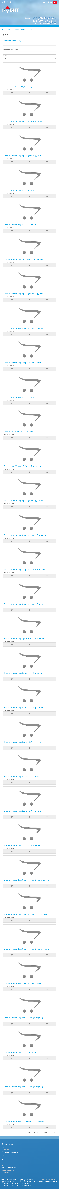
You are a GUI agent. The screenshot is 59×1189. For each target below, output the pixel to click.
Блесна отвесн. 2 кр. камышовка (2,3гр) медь (24, 1087)
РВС (31, 29)
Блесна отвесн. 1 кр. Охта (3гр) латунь (21, 1052)
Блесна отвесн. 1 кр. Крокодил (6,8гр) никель (24, 500)
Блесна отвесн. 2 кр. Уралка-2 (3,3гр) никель (23, 259)
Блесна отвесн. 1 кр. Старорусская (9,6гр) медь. (25, 569)
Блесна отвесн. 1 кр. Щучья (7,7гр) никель (22, 811)
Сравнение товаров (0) (12, 41)
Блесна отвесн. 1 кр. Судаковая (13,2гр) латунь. (24, 638)
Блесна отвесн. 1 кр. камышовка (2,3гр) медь (24, 1018)
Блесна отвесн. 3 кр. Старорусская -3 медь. (23, 983)
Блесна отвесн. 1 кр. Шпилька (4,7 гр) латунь (23, 673)
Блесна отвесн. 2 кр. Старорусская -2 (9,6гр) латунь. (26, 880)
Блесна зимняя (20, 29)
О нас (3, 1147)
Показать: (6, 55)
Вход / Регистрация (8, 1171)
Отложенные (5, 1173)
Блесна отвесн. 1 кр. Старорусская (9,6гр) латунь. (25, 535)
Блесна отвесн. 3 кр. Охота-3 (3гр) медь (21, 397)
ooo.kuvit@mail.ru (50, 1179)
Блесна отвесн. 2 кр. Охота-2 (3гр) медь (21, 190)
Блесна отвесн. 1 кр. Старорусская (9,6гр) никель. (26, 604)
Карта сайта (5, 1157)
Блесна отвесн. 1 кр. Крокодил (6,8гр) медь (23, 156)
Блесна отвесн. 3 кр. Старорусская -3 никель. (24, 328)
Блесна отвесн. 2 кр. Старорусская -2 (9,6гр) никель (26, 949)
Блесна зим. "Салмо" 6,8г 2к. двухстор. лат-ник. (24, 87)
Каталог (4, 1163)
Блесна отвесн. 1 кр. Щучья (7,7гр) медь (21, 776)
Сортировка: (6, 44)
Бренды (3, 1165)
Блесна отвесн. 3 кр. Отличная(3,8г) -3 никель (24, 1121)
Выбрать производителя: (10, 50)
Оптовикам (5, 1149)
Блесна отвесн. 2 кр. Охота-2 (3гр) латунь (22, 845)
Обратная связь (6, 1155)
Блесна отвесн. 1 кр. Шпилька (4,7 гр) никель (24, 707)
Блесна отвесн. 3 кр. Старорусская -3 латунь (23, 362)
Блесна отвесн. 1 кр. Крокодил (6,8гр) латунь (23, 121)
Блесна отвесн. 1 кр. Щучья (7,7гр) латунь (22, 742)
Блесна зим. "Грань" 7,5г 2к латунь (19, 431)
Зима (9, 29)
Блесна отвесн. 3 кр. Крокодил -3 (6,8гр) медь (24, 293)
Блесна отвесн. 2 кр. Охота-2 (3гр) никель (22, 225)
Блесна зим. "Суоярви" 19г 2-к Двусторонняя (23, 466)
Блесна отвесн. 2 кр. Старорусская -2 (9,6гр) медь (25, 914)
